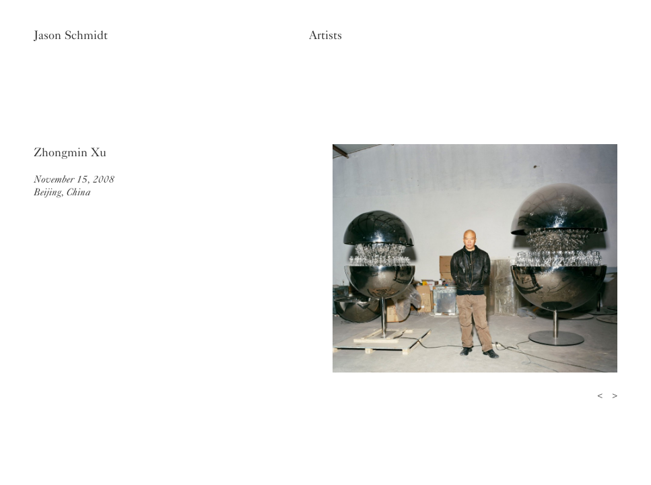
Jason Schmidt (71, 35)
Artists (325, 35)
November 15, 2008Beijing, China (74, 185)
